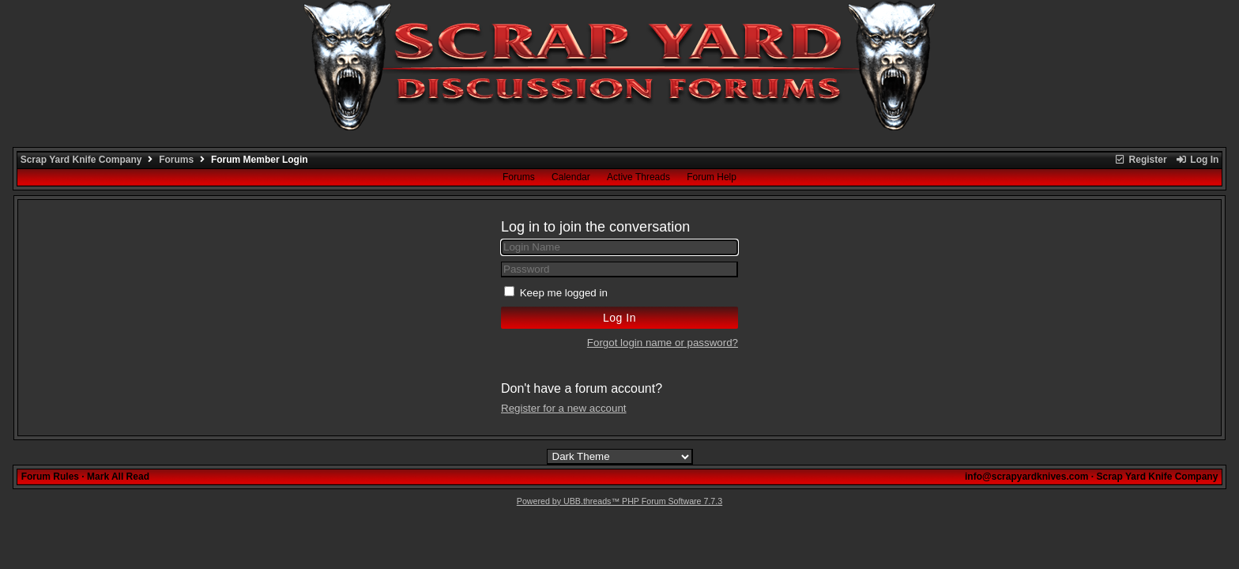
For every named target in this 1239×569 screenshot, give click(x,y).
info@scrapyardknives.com (1026, 476)
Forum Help (711, 177)
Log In (1197, 159)
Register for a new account (564, 408)
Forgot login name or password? (662, 343)
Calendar (571, 177)
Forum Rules (50, 476)
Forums (176, 159)
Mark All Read (118, 476)
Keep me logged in (564, 293)
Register (1140, 159)
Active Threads (638, 177)
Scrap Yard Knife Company (81, 159)
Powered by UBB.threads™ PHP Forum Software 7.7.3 (619, 501)
